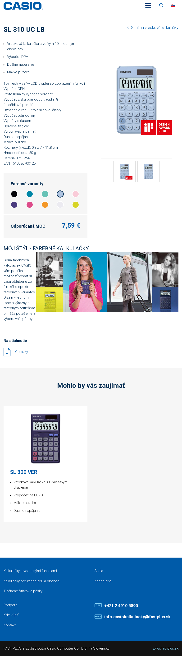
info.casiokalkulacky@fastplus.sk (137, 616)
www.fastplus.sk (165, 648)
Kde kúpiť (11, 615)
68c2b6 (45, 194)
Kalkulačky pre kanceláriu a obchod (31, 581)
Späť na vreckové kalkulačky (154, 27)
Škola (99, 571)
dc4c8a (29, 204)
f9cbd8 (75, 194)
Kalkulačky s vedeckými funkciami (30, 571)
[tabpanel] (124, 171)
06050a (14, 194)
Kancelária (103, 581)
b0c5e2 (60, 194)
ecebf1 (60, 204)
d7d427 (75, 204)
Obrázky (21, 352)
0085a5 (29, 194)
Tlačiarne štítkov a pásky (23, 591)
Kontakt (10, 625)
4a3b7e (14, 204)
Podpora (10, 605)
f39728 (45, 204)
